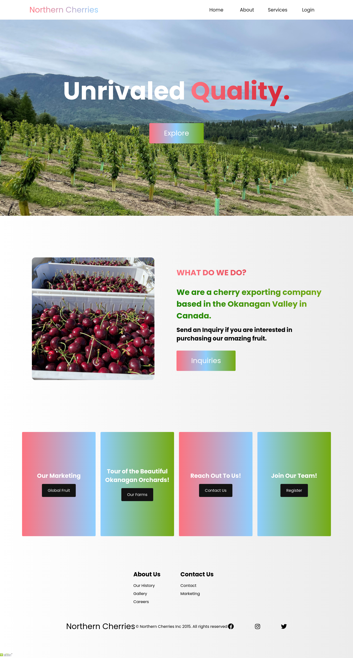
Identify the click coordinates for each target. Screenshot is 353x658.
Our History (144, 585)
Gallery (140, 593)
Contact (188, 585)
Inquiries (206, 361)
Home (216, 10)
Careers (141, 602)
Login (308, 10)
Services (277, 10)
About (247, 10)
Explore (176, 133)
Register (294, 490)
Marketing (190, 593)
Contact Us (216, 490)
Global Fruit (59, 490)
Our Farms (137, 494)
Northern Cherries (63, 9)
